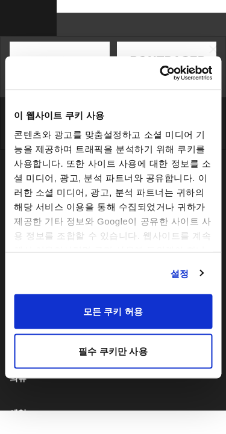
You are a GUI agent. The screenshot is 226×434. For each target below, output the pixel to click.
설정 (180, 273)
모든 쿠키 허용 (113, 311)
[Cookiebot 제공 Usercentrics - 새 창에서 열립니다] (161, 73)
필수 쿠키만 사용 (112, 351)
